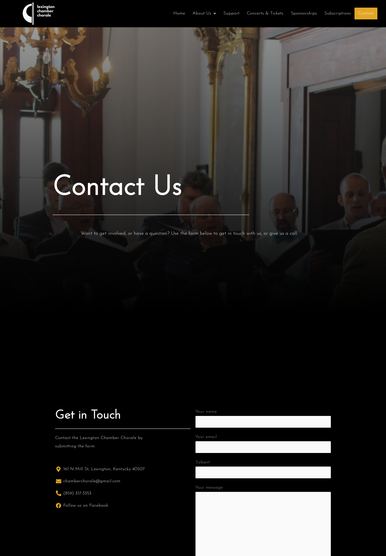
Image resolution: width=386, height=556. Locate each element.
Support (231, 13)
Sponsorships (304, 13)
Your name (263, 418)
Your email (263, 444)
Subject (263, 469)
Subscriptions (337, 13)
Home (179, 13)
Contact (366, 13)
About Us (204, 13)
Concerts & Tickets (265, 13)
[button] (204, 13)
